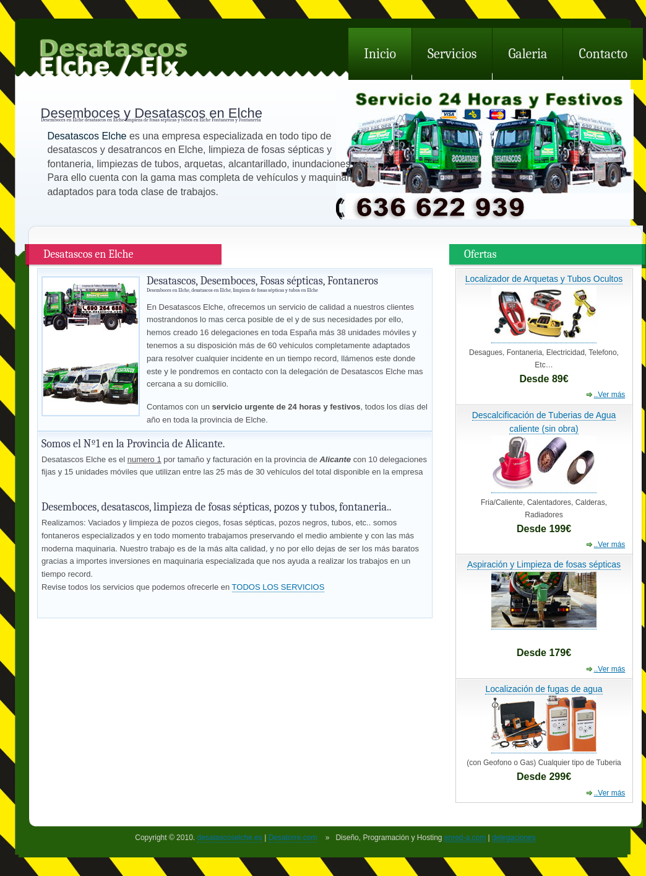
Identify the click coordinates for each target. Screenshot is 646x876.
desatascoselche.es (229, 837)
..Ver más (610, 394)
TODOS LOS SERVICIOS (278, 587)
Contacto (603, 54)
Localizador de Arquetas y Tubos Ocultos (543, 279)
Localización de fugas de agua (543, 689)
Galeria (527, 54)
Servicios (452, 54)
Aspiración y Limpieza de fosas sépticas (544, 564)
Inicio (380, 54)
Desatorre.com (293, 837)
